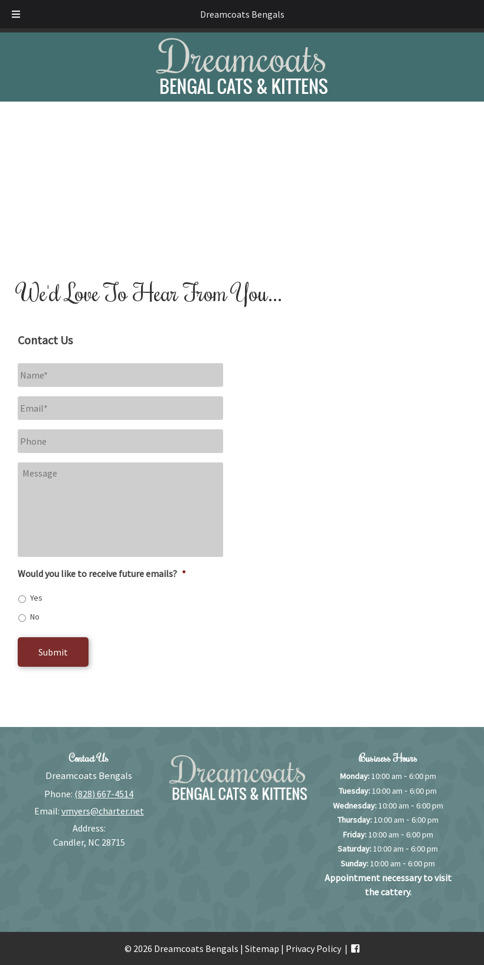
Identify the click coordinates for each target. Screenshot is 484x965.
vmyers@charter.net (102, 811)
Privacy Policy (313, 948)
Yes (36, 597)
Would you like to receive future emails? (102, 573)
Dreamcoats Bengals (242, 14)
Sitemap (262, 948)
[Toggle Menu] (16, 14)
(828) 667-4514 (103, 794)
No (35, 616)
